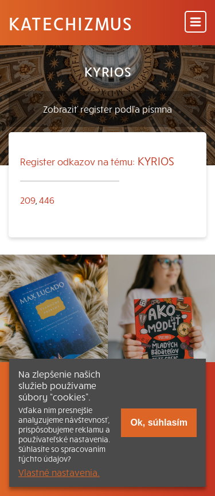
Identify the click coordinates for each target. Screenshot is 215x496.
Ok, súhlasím (158, 422)
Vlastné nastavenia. (59, 472)
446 (46, 199)
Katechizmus (70, 22)
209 (28, 199)
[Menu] (195, 22)
